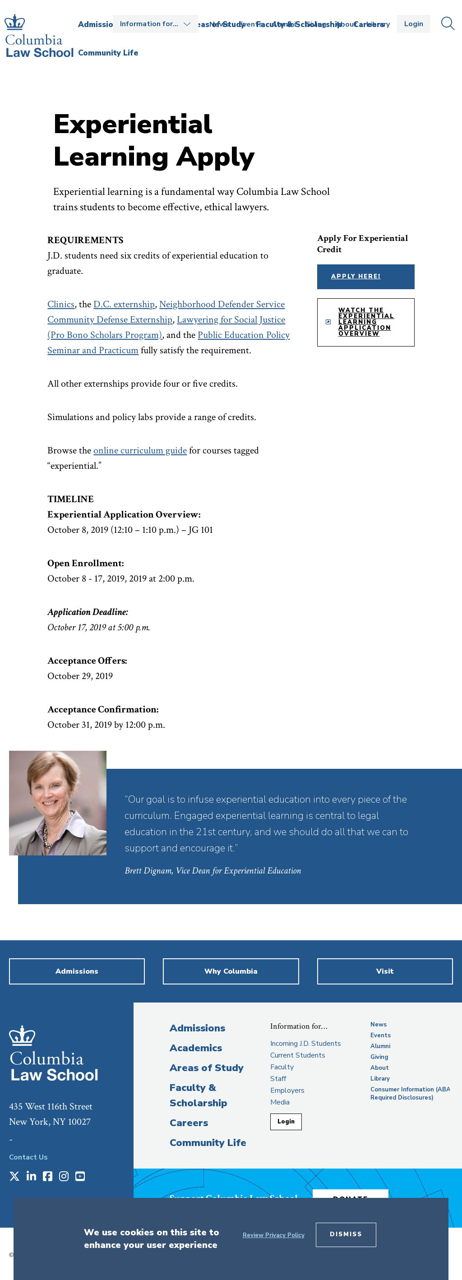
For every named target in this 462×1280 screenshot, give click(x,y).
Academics (196, 1048)
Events (251, 24)
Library (378, 24)
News (219, 24)
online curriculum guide (140, 450)
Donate (358, 1196)
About (346, 24)
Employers (287, 1090)
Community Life (208, 1143)
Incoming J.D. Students (305, 1044)
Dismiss (346, 1234)
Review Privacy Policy (274, 1235)
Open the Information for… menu (156, 24)
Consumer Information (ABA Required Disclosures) (410, 1094)
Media (280, 1102)
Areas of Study (207, 1068)
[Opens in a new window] (14, 1177)
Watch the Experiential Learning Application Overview (366, 322)
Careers (189, 1123)
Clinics (60, 304)
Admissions (197, 1028)
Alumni (284, 24)
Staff (278, 1079)
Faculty (282, 1067)
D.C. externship (124, 304)
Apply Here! (356, 277)
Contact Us (28, 1157)
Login (413, 24)
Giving (315, 24)
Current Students (297, 1055)
